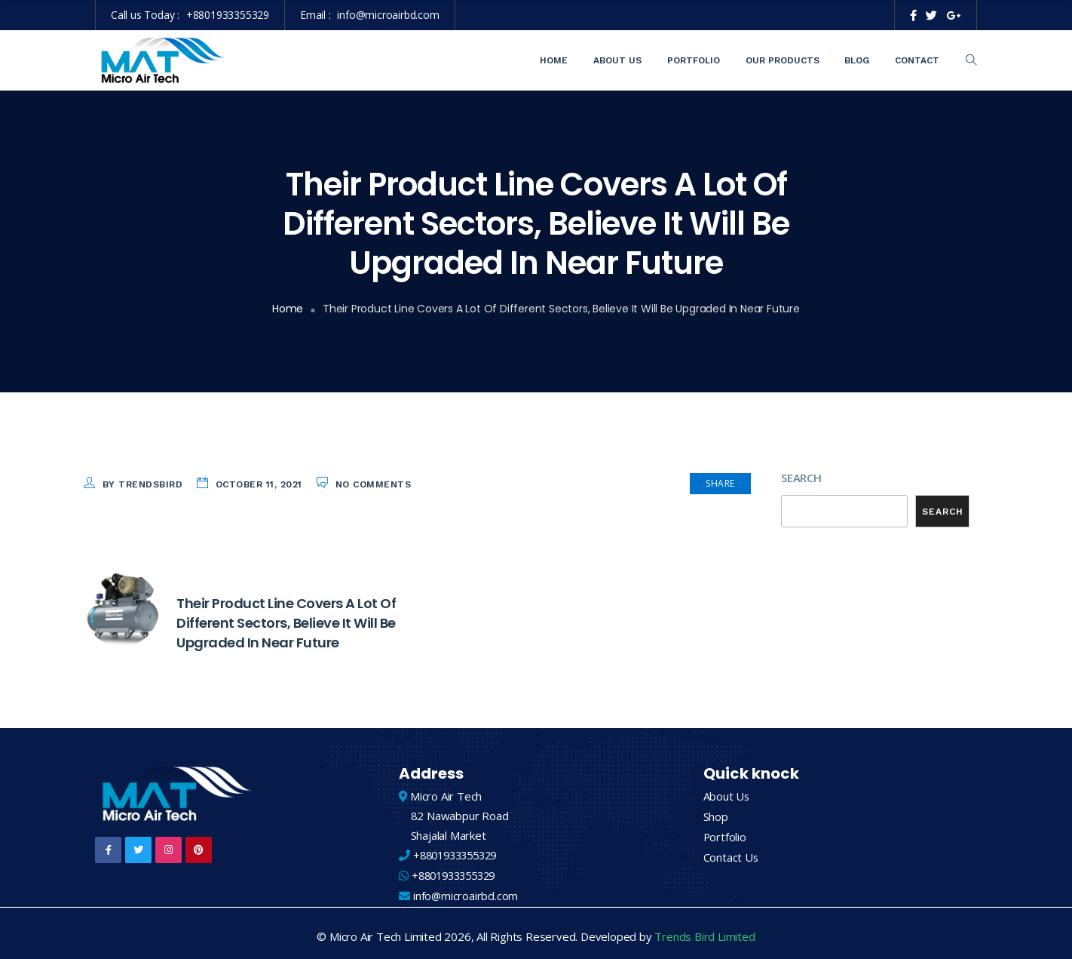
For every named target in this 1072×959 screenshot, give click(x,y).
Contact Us (731, 851)
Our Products (782, 60)
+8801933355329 (227, 15)
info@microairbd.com (388, 15)
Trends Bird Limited (704, 930)
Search (801, 477)
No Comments (373, 484)
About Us (617, 60)
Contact (917, 60)
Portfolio (693, 60)
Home (554, 60)
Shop (715, 811)
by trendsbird (143, 484)
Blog (856, 60)
